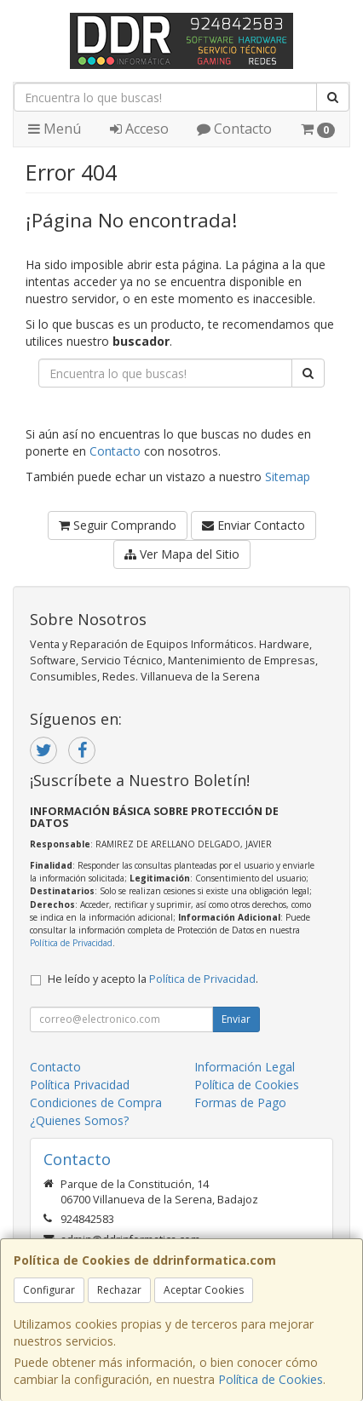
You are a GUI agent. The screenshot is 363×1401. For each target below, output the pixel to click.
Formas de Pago (240, 1102)
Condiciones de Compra (96, 1102)
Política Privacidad (80, 1085)
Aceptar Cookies (204, 1290)
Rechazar (119, 1290)
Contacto (234, 128)
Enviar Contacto (253, 525)
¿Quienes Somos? (79, 1120)
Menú (54, 128)
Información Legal (244, 1067)
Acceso (139, 128)
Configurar (49, 1290)
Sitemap (287, 476)
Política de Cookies (270, 1379)
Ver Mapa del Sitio (181, 554)
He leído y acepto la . (153, 979)
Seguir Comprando (117, 525)
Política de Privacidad (71, 943)
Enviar (236, 1019)
